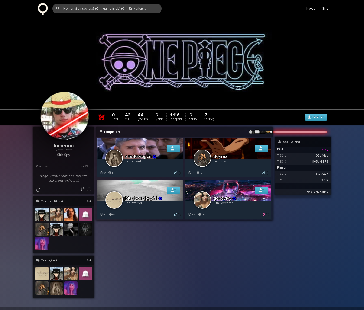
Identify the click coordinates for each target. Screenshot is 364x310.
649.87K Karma (317, 192)
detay (323, 150)
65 (112, 215)
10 (103, 173)
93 (103, 215)
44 (143, 117)
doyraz (220, 157)
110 (201, 215)
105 (192, 215)
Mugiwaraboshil (143, 198)
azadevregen (141, 157)
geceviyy (224, 198)
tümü (88, 201)
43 (128, 117)
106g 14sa (321, 156)
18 (199, 173)
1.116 (176, 117)
